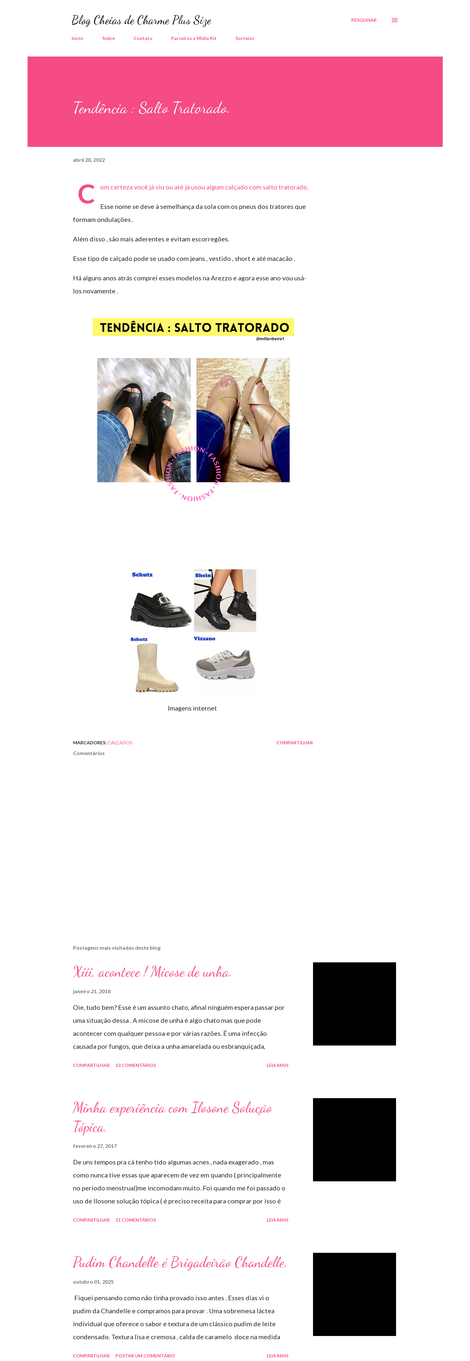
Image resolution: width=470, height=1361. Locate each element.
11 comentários (135, 1220)
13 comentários (135, 1065)
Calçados (120, 742)
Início (77, 38)
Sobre (108, 38)
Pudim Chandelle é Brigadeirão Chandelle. (180, 1262)
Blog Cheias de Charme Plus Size (141, 20)
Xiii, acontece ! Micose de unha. (152, 971)
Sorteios (244, 38)
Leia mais (277, 1065)
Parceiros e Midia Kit (194, 38)
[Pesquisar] (364, 20)
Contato (143, 38)
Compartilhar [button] (294, 742)
